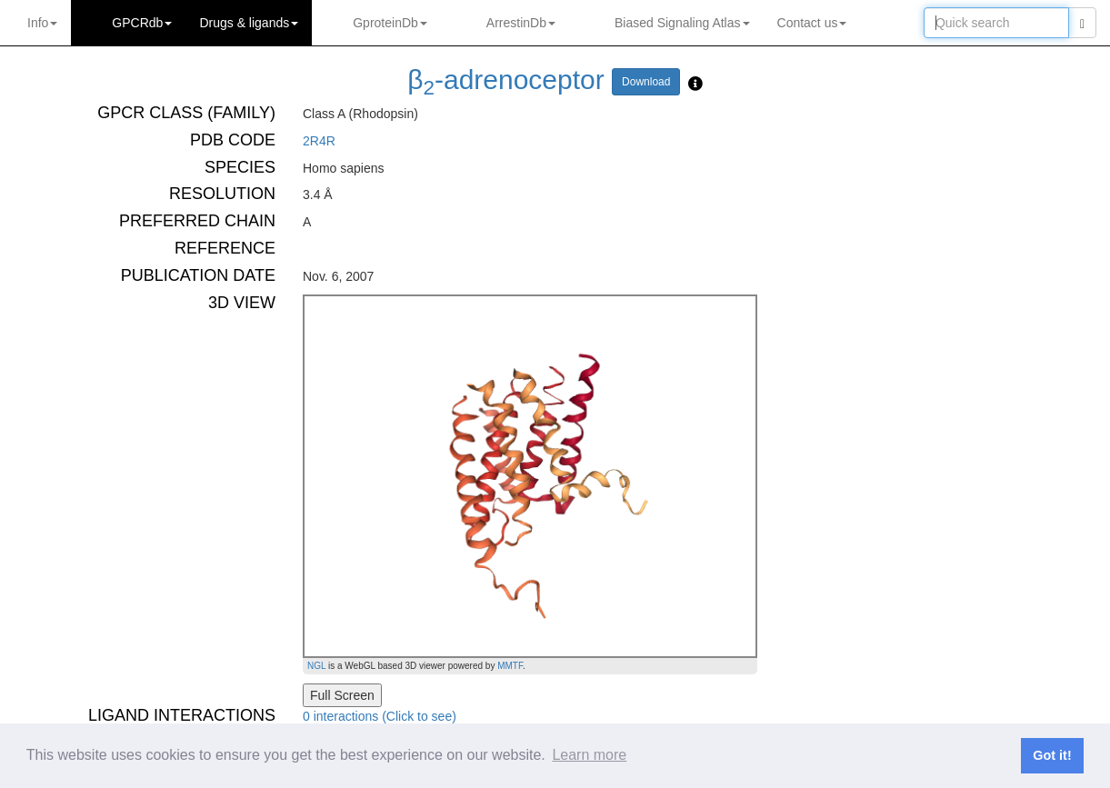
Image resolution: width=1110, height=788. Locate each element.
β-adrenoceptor (506, 80)
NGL (316, 666)
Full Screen (342, 695)
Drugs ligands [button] (248, 22)
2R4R (319, 141)
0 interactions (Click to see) (379, 716)
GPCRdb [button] (142, 22)
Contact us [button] (812, 22)
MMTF (510, 666)
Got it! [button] (1052, 755)
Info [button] (42, 22)
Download (646, 81)
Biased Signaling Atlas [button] (682, 22)
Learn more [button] (589, 755)
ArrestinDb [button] (520, 22)
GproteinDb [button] (390, 22)
